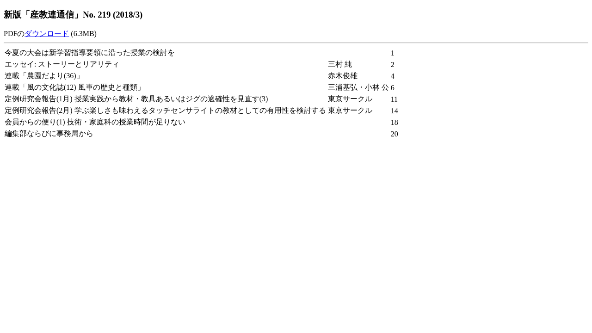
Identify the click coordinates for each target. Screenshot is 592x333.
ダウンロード (47, 33)
